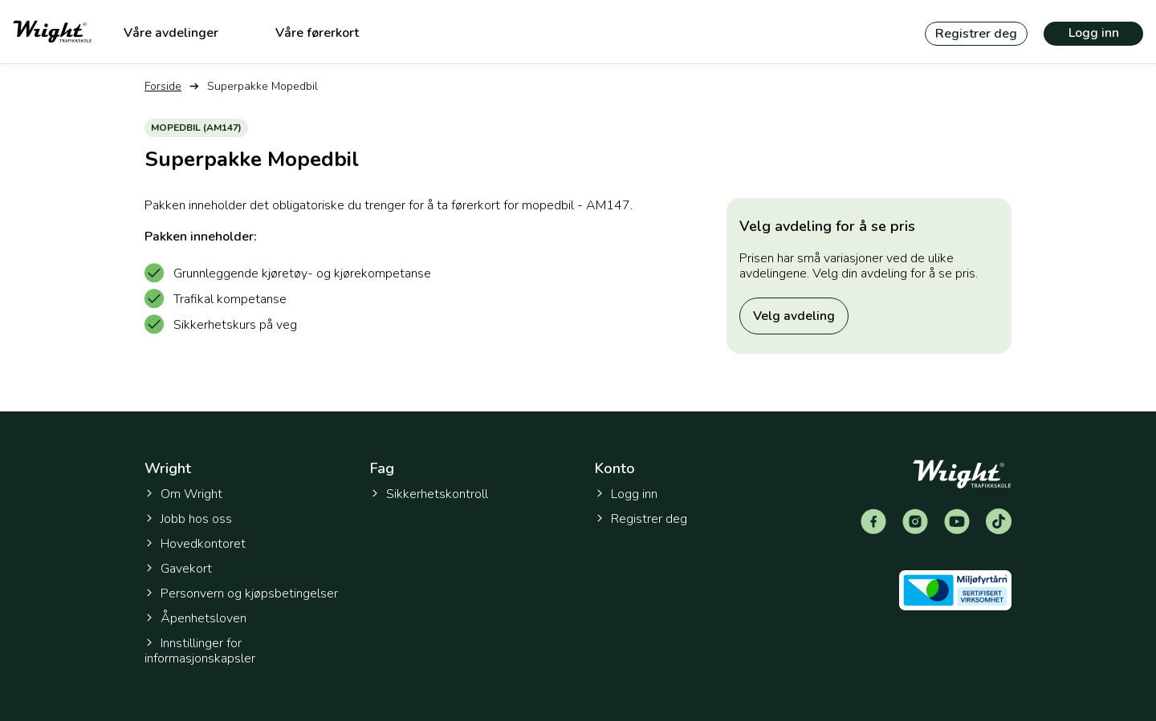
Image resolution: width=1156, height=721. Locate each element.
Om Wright (183, 494)
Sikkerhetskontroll (429, 494)
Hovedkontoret (195, 544)
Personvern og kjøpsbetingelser (241, 593)
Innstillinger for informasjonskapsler (199, 651)
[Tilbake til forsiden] (52, 31)
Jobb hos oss (188, 519)
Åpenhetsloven (195, 618)
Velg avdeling (794, 316)
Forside (162, 86)
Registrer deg (976, 34)
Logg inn (1093, 33)
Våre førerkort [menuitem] (317, 33)
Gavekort (178, 568)
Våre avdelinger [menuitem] (171, 33)
